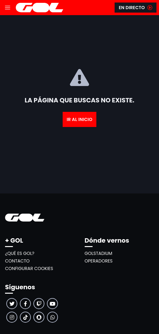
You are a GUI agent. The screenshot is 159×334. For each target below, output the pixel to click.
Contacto (17, 261)
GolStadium (98, 253)
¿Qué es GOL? (19, 253)
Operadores (99, 261)
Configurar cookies (29, 268)
